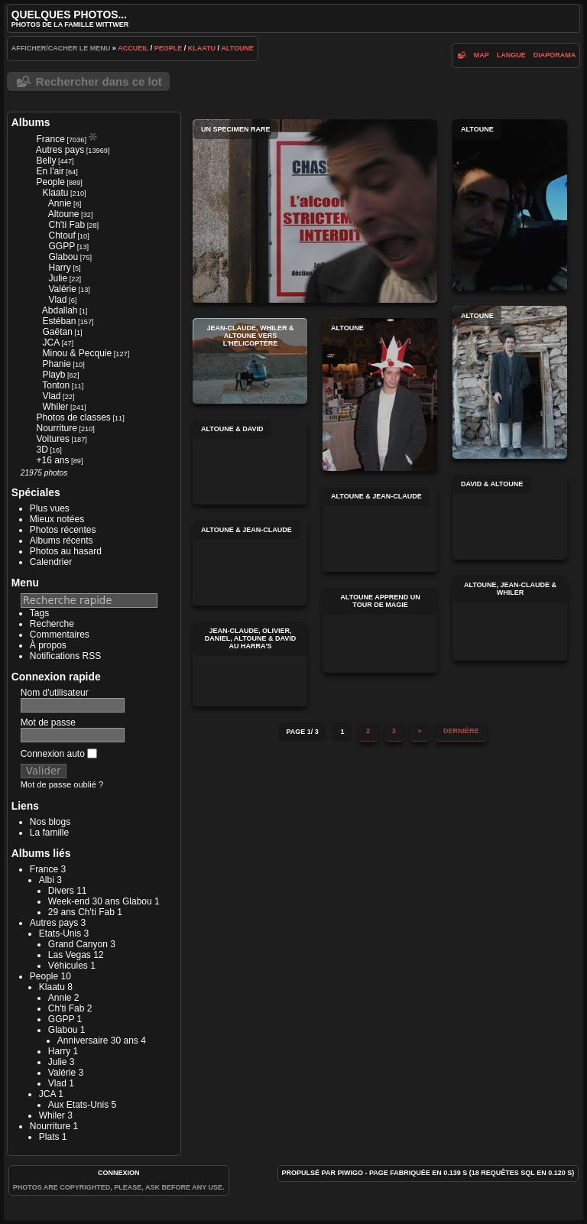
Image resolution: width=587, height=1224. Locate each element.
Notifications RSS (65, 656)
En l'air (49, 171)
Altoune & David (250, 462)
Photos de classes (73, 417)
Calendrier (51, 562)
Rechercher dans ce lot (99, 81)
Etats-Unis (60, 933)
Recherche (52, 623)
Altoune (237, 48)
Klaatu (202, 48)
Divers (61, 890)
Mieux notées (57, 519)
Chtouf (61, 235)
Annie (60, 203)
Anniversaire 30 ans (97, 1040)
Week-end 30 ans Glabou (100, 901)
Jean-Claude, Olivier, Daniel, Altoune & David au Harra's (250, 663)
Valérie (62, 289)
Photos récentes (63, 529)
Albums (30, 122)
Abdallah (60, 310)
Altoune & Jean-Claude (380, 529)
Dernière (461, 731)
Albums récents (61, 540)
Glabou (63, 257)
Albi (46, 880)
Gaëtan (57, 331)
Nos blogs (50, 822)
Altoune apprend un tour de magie (380, 630)
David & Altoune (509, 517)
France (50, 139)
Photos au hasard (66, 551)
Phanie (56, 364)
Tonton (56, 385)
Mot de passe (48, 722)
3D (41, 449)
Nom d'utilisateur (55, 692)
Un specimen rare (315, 211)
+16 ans (52, 460)
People (168, 48)
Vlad (57, 299)
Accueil (133, 48)
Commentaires (59, 634)
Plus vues (50, 508)
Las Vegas (69, 955)
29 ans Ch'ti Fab (81, 912)
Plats (49, 1136)
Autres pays (60, 149)
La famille (49, 832)
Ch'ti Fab (66, 224)
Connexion (119, 1173)
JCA (51, 342)
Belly (46, 160)
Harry (59, 267)
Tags (39, 613)
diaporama (554, 55)
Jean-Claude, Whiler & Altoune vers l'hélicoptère (250, 361)
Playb (53, 374)
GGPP (61, 246)
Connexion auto (59, 753)
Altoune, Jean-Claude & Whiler (509, 618)
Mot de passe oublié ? (62, 784)
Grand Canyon (78, 944)
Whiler (55, 406)
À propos (48, 645)
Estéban (59, 321)
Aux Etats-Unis (78, 1104)
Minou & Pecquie (77, 353)
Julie (57, 278)
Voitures (52, 438)
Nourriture (56, 428)
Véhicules (68, 965)
